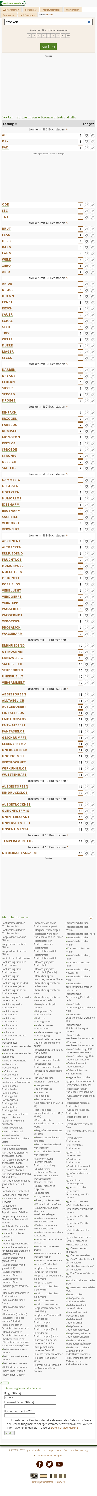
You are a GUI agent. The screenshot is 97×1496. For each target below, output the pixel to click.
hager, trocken (75, 1294)
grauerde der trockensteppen (74, 1182)
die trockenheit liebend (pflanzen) (47, 1139)
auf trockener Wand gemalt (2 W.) (13, 1259)
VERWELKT (10, 529)
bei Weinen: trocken (14, 1370)
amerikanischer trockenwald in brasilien (15, 1147)
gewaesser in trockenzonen (74, 1154)
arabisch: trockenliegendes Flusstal (15, 1242)
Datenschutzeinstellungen (49, 1455)
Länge (87, 124)
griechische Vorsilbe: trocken (78, 1224)
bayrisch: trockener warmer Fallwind (13, 1319)
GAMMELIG (11, 480)
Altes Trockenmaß (13, 1131)
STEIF (6, 327)
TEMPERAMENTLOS (17, 841)
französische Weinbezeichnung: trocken (80, 1036)
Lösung (8, 124)
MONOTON (11, 437)
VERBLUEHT (11, 590)
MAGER (8, 351)
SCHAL (7, 321)
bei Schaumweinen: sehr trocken (16, 1358)
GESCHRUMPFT (14, 737)
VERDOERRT (12, 597)
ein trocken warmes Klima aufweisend (45, 1220)
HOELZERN (11, 492)
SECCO (7, 358)
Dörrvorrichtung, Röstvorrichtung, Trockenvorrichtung (44, 1162)
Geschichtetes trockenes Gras (80, 1132)
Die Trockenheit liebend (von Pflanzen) (47, 1153)
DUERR (7, 345)
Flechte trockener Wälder (49, 1354)
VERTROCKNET (14, 762)
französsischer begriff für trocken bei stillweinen (80, 1058)
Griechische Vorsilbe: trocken (78, 1231)
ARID (6, 272)
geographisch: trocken (79, 1084)
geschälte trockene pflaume (77, 1118)
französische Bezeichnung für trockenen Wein (80, 1018)
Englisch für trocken (46, 1271)
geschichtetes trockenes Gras (79, 1125)
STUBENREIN (12, 670)
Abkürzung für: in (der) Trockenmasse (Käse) (15, 984)
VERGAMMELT (13, 682)
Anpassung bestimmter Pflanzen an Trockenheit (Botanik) (15, 1219)
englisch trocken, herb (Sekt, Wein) (46, 1288)
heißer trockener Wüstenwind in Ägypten (78, 1342)
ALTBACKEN (12, 547)
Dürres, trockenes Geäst (48, 1204)
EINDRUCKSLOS (15, 793)
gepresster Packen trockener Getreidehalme (79, 1090)
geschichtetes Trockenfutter (74, 1139)
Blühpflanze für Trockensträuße (43, 1013)
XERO (6, 266)
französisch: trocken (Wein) (77, 943)
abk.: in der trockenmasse (17, 958)
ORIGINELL (11, 578)
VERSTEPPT (11, 603)
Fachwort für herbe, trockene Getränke (45, 1341)
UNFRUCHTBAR (14, 750)
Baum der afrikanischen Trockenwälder (15, 1294)
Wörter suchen (11, 9)
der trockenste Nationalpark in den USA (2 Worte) (48, 1113)
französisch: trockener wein (79, 978)
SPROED (8, 394)
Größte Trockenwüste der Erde (80, 1282)
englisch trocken (44, 1282)
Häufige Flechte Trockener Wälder (75, 1300)
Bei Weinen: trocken (14, 1374)
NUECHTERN (12, 572)
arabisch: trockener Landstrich (13, 1235)
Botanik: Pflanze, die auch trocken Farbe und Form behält (48, 1042)
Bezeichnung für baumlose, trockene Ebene (48, 977)
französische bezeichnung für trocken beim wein (79, 987)
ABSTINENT (11, 541)
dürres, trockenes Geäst (48, 1200)
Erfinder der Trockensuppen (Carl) (45, 1327)
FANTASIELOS (13, 731)
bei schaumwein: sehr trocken (14, 1351)
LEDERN (8, 382)
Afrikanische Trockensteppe (10, 1073)
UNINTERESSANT (16, 817)
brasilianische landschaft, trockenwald (48, 1051)
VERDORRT (11, 523)
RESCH (7, 308)
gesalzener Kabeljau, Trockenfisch (78, 1104)
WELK (6, 259)
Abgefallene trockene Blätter (14, 946)
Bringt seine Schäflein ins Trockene (48, 1072)
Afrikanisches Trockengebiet (10, 1101)
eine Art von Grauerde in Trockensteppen (48, 1255)
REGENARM (11, 511)
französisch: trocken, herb (78, 957)
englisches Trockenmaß (48, 1315)
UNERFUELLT (12, 676)
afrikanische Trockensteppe (10, 1066)
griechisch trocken (77, 1187)
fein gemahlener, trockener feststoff (44, 1348)
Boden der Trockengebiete (42, 1020)
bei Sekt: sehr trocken (15, 1363)
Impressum (54, 1450)
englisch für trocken (46, 1268)
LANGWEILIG (12, 658)
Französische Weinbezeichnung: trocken (80, 1044)
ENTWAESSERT (14, 725)
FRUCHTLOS (12, 559)
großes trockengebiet (78, 1255)
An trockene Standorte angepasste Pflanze (15, 1161)
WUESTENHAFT (14, 775)
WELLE (7, 339)
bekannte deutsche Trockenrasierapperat (45, 924)
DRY (5, 141)
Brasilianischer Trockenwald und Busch (47, 1065)
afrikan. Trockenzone (14, 1060)
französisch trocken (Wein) (77, 928)
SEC (5, 211)
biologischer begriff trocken (45, 1006)
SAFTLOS (9, 468)
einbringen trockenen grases (46, 1248)
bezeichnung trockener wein (47, 991)
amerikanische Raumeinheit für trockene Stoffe (16, 1138)
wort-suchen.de (37, 1450)
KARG (6, 247)
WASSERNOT (12, 615)
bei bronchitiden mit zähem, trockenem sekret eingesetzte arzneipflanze (15, 1342)
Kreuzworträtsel (51, 9)
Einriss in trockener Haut (48, 1260)
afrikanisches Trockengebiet (10, 1094)
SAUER (7, 314)
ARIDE (7, 284)
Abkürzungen (27, 15)
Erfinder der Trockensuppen (42, 1320)
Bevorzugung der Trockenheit (44, 963)
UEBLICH (9, 462)
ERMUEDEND (12, 553)
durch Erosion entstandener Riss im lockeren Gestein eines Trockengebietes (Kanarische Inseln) (46, 1175)
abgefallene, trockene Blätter (14, 953)
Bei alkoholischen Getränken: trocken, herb (15, 1333)
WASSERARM (12, 634)
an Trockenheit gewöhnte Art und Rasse (16, 1175)
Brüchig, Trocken (44, 1077)
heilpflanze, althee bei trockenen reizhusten (78, 1335)
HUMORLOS (11, 498)
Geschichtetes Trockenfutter (74, 1146)
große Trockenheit (77, 1240)
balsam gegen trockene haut (15, 1287)
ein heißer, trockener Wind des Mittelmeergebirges (46, 1211)
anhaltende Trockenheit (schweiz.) (15, 1200)
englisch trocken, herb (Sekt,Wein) (46, 1295)
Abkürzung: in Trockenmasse (10, 1027)
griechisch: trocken (77, 1201)
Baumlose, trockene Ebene (13, 1308)
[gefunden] (86, 135)
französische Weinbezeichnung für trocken (77, 1028)
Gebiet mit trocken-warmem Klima (77, 1072)
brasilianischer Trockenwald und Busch (47, 1058)
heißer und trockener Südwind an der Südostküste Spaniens (78, 1351)
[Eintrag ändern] (92, 135)
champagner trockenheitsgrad (43, 1087)
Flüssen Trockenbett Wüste (45, 1359)
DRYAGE (8, 376)
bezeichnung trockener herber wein (47, 984)
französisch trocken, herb (81, 933)
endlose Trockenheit (46, 1264)
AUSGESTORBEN (15, 786)
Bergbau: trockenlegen (47, 929)
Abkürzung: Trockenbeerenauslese (14, 1034)
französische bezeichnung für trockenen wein (80, 1007)
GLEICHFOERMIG (15, 811)
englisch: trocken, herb (47, 1304)
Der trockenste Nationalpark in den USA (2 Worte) (48, 1123)
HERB (6, 241)
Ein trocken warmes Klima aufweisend (45, 1227)
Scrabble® (30, 9)
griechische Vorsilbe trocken (77, 1217)
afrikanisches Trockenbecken (10, 1087)
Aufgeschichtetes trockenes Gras (12, 1280)
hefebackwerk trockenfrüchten (74, 1321)
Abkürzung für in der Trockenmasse (14, 963)
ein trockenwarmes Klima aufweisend (48, 1234)
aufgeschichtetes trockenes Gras (12, 1273)
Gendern (60, 1481)
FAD (5, 147)
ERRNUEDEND (13, 645)
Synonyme (8, 15)
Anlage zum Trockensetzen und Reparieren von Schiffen (15, 1209)
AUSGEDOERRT (14, 707)
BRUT (6, 229)
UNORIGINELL (13, 756)
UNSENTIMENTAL (16, 829)
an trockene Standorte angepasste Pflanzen (15, 1168)
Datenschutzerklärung (65, 1427)
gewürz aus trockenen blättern (78, 1175)
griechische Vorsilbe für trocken (79, 1210)
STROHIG (9, 456)
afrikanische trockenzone (17, 1078)
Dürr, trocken (42, 1196)
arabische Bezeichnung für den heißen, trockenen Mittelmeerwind (16, 1250)
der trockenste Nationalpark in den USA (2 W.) (48, 1102)
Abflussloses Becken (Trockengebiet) (13, 931)
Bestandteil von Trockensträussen (43, 942)
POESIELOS (11, 584)
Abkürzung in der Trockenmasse (12, 1006)
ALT (5, 135)
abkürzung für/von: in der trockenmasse (16, 999)
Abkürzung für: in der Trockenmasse (14, 991)
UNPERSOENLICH (16, 823)
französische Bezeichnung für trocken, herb (79, 997)
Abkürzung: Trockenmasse (9, 1041)
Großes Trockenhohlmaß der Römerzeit (80, 1268)
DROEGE (9, 400)
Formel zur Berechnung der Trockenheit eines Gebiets (47, 1368)
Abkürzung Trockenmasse (9, 1020)
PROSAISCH (11, 627)
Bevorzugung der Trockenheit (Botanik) (45, 970)
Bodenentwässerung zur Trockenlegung (48, 1034)
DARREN (9, 369)
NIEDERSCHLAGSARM (19, 853)
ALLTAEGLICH (13, 700)
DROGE (8, 290)
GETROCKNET (13, 652)
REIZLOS (9, 443)
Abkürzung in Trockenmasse (10, 1013)
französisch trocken (77, 922)
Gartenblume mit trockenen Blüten (76, 1065)
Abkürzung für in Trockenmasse (12, 970)
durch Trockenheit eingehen (44, 1187)
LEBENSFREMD (14, 744)
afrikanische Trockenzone (17, 1082)
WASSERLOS (12, 609)
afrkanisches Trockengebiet (9, 1108)
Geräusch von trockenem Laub (80, 1097)
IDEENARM (11, 504)
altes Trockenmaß (13, 1127)
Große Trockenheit (77, 1244)
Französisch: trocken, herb (78, 964)
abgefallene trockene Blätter (14, 938)
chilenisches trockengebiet (41, 1094)
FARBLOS (9, 425)
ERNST (7, 302)
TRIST (6, 333)
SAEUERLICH (12, 664)
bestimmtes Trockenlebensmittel (45, 949)
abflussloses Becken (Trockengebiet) (13, 924)
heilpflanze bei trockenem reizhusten (78, 1328)
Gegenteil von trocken (79, 1077)
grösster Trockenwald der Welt (80, 1289)
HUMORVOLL (13, 566)
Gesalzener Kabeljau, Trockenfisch (78, 1111)
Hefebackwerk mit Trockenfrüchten (76, 1314)
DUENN (8, 296)
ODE (5, 204)
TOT (5, 217)
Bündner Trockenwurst (47, 1081)
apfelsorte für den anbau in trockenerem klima (16, 1228)
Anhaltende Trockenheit (16, 1194)
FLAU (6, 235)
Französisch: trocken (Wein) (78, 950)
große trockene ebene (79, 1237)
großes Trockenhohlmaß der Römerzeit (80, 1261)
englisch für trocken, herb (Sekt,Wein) (48, 1277)
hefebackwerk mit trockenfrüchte (76, 1307)
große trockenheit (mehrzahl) (76, 1250)
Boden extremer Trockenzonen (43, 1027)
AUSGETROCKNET (16, 804)
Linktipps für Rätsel (42, 1481)
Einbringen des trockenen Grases (48, 1241)
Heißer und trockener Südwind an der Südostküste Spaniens (78, 1361)
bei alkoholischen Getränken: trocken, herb (15, 1326)
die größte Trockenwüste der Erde (48, 1132)
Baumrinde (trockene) (15, 1314)
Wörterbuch (72, 9)
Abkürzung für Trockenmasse (10, 977)
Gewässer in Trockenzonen (73, 1161)
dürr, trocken (42, 1192)
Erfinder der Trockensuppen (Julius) (46, 1334)
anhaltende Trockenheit (16, 1191)
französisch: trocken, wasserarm (78, 971)
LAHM (7, 253)
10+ (68, 35)
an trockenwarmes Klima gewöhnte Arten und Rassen (16, 1184)
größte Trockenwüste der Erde (80, 1275)
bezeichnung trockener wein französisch (47, 999)
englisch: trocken (44, 1300)
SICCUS (8, 388)
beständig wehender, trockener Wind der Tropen (48, 935)
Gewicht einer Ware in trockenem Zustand (78, 1168)
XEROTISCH (11, 621)
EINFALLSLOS (13, 713)
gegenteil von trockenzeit (80, 1081)
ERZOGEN (10, 419)
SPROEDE (9, 449)
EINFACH (9, 412)
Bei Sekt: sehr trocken (15, 1367)
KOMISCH (10, 431)
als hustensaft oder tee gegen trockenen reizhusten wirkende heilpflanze (15, 1119)
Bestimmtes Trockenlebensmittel (45, 956)
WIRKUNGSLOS (14, 768)
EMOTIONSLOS (14, 719)
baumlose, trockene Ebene (13, 1301)
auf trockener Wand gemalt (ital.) (13, 1266)
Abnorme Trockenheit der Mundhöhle (16, 1055)
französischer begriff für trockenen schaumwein (80, 1051)
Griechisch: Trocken (78, 1205)
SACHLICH (10, 517)
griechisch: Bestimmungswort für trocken (77, 1194)
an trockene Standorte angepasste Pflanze (15, 1154)
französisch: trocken (78, 937)
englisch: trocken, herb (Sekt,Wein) (47, 1309)
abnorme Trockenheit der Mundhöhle (16, 1048)
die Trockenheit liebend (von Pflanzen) (47, 1146)
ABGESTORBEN (14, 694)
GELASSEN (10, 486)
